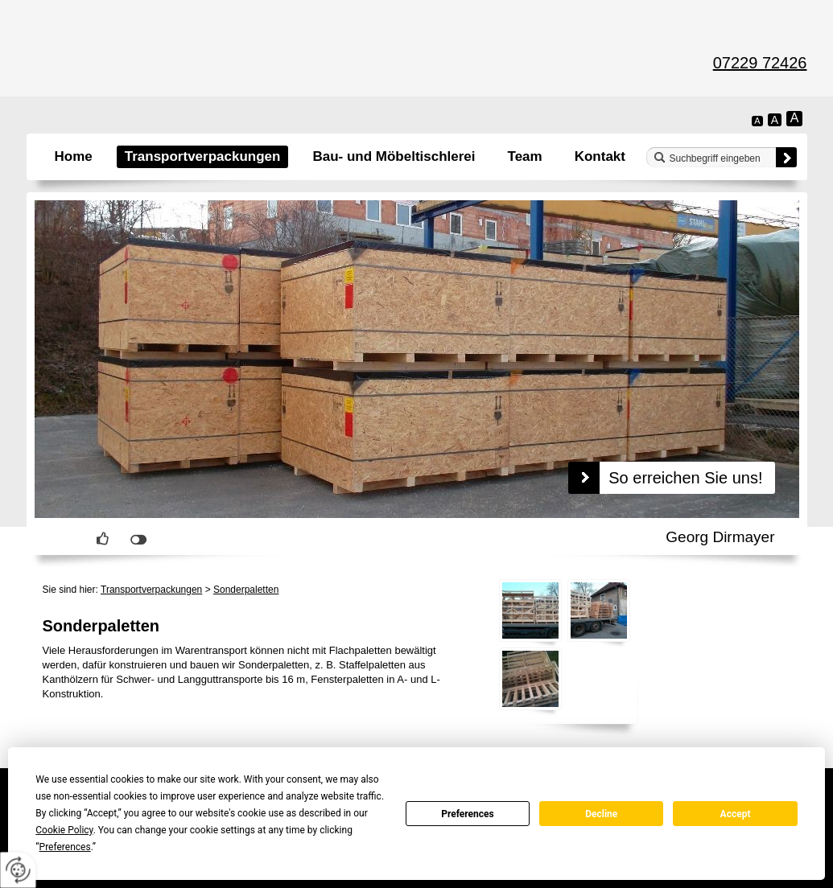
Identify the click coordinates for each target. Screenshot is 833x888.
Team (525, 156)
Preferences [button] (65, 847)
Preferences (467, 814)
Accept (735, 814)
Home (74, 156)
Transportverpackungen (203, 156)
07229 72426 (760, 63)
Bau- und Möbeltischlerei (393, 156)
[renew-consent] (18, 870)
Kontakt (600, 156)
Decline (601, 814)
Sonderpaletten (245, 589)
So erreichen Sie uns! (685, 478)
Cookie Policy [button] (64, 830)
